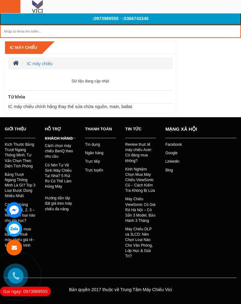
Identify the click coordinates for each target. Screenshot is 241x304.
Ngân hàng (94, 153)
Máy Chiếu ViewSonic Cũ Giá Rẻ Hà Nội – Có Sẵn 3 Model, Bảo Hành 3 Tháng (140, 210)
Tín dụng (92, 144)
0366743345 (135, 18)
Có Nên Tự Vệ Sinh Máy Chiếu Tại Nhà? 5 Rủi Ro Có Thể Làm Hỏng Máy (58, 176)
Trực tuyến (94, 170)
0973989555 (106, 18)
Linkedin (172, 161)
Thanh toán (98, 129)
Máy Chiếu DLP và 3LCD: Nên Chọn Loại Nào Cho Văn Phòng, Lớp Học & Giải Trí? (139, 242)
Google (171, 153)
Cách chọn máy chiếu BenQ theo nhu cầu (59, 151)
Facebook (173, 144)
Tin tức (133, 129)
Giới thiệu (15, 129)
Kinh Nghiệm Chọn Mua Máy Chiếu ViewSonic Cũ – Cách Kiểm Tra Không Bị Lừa (140, 180)
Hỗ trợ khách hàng (59, 134)
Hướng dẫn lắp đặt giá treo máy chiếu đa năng (58, 203)
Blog (169, 170)
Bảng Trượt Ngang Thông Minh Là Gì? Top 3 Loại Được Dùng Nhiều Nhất (20, 185)
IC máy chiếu (23, 47)
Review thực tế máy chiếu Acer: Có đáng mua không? (138, 152)
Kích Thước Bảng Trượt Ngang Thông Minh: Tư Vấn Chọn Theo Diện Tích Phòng (19, 155)
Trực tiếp (92, 161)
